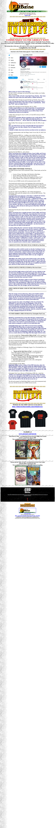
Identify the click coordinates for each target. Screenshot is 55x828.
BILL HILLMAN (27, 513)
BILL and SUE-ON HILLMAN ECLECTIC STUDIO (27, 515)
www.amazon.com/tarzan (27, 434)
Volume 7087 (27, 15)
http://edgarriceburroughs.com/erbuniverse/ (27, 406)
